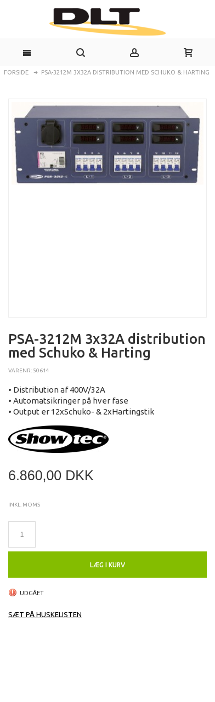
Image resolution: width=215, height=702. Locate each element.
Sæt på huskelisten (45, 614)
